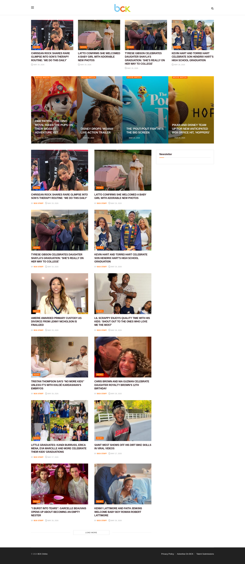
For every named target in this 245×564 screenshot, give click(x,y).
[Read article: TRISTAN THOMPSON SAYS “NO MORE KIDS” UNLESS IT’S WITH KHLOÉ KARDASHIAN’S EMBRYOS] (59, 357)
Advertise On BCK (185, 554)
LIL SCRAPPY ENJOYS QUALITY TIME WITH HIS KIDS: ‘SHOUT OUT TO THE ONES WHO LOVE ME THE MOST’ (122, 321)
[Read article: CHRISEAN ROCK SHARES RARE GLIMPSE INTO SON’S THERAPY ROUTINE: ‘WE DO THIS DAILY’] (52, 35)
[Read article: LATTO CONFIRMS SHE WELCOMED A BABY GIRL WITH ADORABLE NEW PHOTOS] (99, 35)
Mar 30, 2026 (87, 138)
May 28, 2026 (115, 330)
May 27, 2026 (51, 457)
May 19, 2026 (41, 138)
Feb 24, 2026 (178, 138)
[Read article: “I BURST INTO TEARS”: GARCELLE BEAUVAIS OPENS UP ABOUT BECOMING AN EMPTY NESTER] (59, 484)
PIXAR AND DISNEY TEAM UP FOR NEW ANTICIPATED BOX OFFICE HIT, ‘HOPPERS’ (191, 128)
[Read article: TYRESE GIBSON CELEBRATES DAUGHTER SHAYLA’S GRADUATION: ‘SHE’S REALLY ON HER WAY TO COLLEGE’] (146, 35)
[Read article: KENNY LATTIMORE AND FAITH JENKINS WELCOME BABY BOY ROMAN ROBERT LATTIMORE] (122, 484)
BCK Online (43, 554)
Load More (91, 532)
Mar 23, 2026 (133, 138)
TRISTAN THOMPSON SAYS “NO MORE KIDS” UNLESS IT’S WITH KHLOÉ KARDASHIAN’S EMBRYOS (57, 385)
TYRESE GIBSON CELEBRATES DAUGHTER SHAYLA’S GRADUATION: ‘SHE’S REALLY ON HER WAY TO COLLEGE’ (57, 258)
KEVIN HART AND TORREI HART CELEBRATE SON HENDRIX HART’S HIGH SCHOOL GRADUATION (192, 57)
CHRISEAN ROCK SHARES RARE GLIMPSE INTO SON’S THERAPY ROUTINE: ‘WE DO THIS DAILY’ (50, 57)
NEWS (36, 47)
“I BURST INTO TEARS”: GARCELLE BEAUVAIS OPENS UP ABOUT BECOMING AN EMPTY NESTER (58, 512)
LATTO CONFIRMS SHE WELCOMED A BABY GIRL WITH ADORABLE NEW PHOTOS (99, 57)
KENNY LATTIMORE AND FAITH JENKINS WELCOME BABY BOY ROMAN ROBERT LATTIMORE (118, 512)
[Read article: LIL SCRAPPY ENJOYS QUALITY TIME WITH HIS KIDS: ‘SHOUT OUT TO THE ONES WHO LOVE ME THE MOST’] (122, 293)
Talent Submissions (205, 554)
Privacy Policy (167, 554)
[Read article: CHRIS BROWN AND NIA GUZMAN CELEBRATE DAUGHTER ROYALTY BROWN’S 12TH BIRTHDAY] (122, 357)
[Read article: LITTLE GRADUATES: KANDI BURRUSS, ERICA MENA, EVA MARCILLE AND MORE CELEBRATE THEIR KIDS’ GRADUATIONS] (59, 420)
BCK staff (39, 203)
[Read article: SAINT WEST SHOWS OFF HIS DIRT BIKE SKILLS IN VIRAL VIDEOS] (122, 420)
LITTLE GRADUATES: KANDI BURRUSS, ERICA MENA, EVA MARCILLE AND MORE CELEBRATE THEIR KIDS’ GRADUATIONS (58, 448)
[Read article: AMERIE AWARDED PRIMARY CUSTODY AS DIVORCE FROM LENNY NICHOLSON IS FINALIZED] (59, 293)
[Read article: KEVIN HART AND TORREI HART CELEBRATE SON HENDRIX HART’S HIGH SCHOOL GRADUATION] (193, 35)
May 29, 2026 (37, 65)
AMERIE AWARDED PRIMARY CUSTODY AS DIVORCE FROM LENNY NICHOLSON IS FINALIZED (56, 321)
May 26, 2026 (51, 520)
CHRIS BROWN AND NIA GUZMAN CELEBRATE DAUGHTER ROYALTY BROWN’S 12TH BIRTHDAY (121, 385)
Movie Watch (43, 77)
